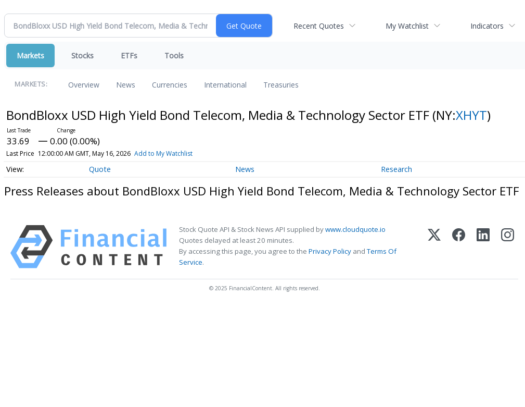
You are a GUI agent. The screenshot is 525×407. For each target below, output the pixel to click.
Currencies (169, 85)
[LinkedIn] (483, 246)
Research (396, 169)
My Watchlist (407, 26)
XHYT (471, 115)
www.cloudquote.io (355, 229)
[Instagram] (507, 246)
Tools (174, 55)
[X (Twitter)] (434, 246)
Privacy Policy (330, 251)
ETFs (129, 55)
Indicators (487, 26)
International (225, 85)
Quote (100, 169)
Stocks (82, 55)
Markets (30, 55)
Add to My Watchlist (163, 153)
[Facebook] (458, 246)
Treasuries (281, 85)
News (125, 85)
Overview (83, 85)
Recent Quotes (318, 26)
